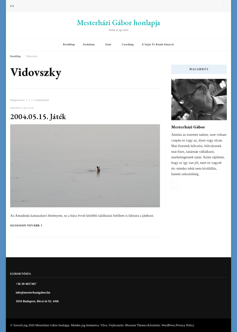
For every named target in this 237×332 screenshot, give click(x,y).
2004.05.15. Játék (38, 116)
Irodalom (89, 44)
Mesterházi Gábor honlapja (118, 22)
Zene (108, 44)
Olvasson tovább (26, 225)
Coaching (128, 44)
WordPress (168, 325)
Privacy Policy (185, 325)
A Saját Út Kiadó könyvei (158, 44)
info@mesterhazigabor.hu (33, 292)
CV (12, 6)
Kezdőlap (69, 44)
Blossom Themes (136, 325)
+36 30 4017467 (26, 284)
